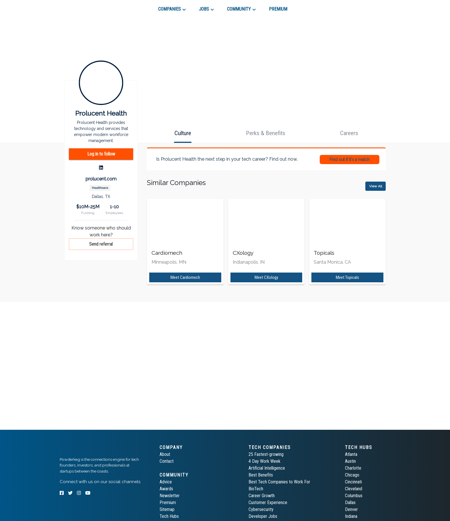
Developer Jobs (263, 516)
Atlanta (351, 454)
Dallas (350, 502)
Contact (167, 461)
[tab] (80, 7)
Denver (351, 509)
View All (375, 186)
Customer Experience (268, 502)
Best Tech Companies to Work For (279, 482)
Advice (166, 482)
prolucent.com (101, 179)
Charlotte (353, 468)
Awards (166, 488)
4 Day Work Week (264, 461)
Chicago (352, 475)
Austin (350, 461)
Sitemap (167, 509)
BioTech (256, 488)
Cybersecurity (261, 509)
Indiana (351, 516)
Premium (168, 502)
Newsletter (170, 495)
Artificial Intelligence (267, 468)
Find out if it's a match (349, 159)
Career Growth (262, 495)
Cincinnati (353, 482)
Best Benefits (261, 475)
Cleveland (353, 488)
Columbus (353, 495)
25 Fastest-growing (266, 454)
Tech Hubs (169, 516)
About (165, 454)
